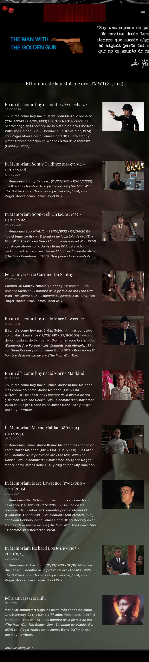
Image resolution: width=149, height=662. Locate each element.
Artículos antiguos (17, 648)
